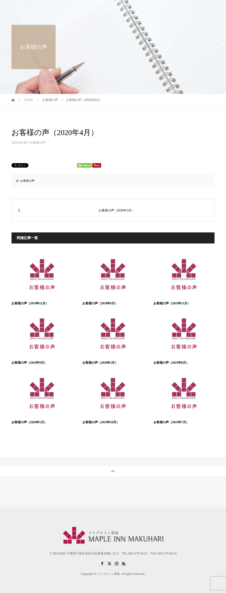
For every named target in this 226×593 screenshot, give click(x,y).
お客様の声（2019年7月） (171, 422)
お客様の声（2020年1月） (29, 422)
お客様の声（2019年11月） (171, 303)
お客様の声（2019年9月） (29, 362)
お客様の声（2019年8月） (171, 362)
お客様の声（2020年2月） (100, 362)
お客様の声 (37, 142)
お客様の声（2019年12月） (30, 303)
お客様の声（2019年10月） (100, 422)
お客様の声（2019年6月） (100, 303)
